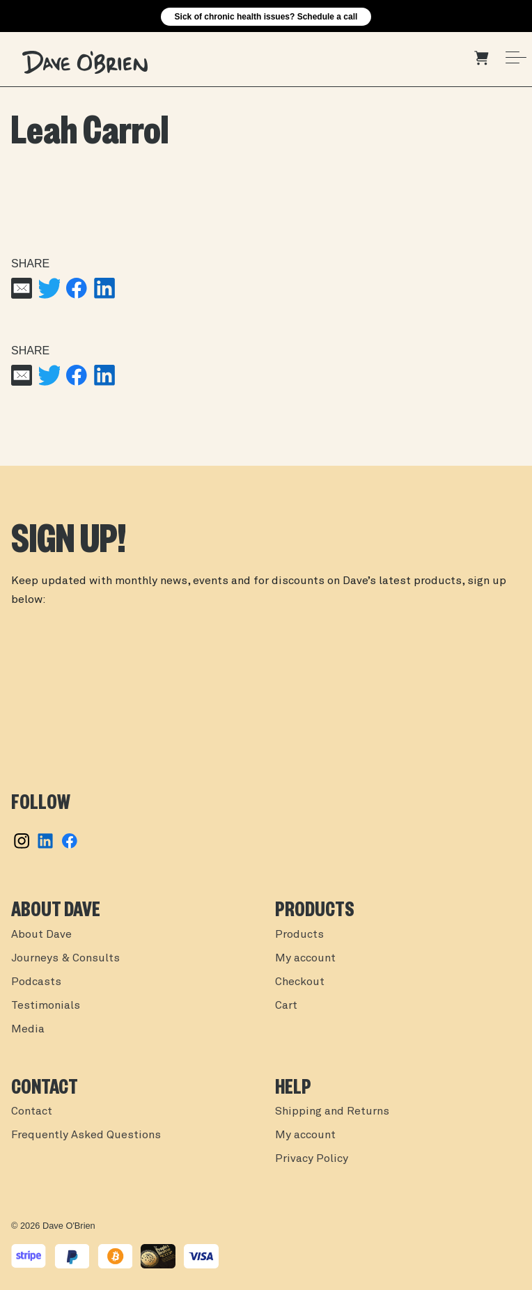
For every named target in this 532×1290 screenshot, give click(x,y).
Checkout (299, 982)
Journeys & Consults (65, 958)
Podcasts (36, 982)
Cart (286, 1006)
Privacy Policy (311, 1159)
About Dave (41, 935)
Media (28, 1029)
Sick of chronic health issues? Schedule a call (266, 17)
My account (305, 958)
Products (299, 935)
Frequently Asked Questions (86, 1135)
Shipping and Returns (332, 1111)
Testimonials (45, 1006)
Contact (31, 1111)
